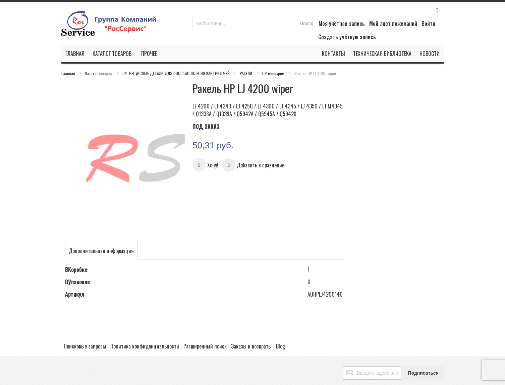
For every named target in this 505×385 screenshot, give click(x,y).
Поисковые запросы (85, 322)
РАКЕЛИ (246, 73)
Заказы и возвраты (251, 322)
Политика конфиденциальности (144, 322)
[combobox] (252, 23)
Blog (280, 322)
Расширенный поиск (205, 322)
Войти (428, 23)
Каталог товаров (99, 73)
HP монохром (273, 73)
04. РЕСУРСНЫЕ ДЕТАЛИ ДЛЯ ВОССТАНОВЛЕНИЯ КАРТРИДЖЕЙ (176, 73)
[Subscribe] (423, 348)
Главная (68, 73)
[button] (205, 165)
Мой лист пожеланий (393, 23)
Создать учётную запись (347, 37)
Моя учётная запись (342, 23)
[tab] (101, 224)
